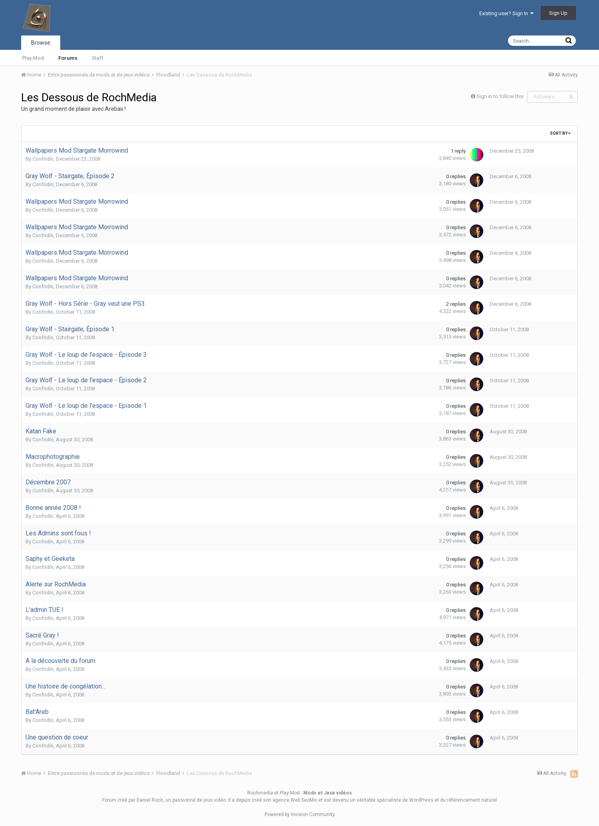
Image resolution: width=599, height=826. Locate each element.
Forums (67, 58)
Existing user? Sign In (506, 13)
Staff (97, 58)
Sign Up (558, 13)
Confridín (42, 159)
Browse (40, 42)
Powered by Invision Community (300, 814)
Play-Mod (33, 58)
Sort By (560, 133)
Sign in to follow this (500, 96)
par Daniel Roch (145, 800)
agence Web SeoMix (295, 800)
